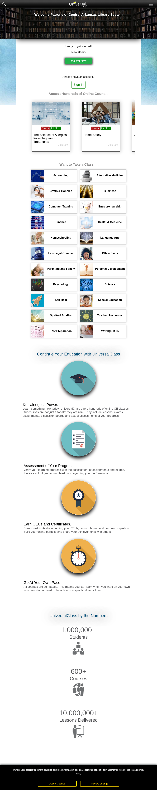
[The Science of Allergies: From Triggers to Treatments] (51, 132)
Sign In (78, 84)
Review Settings (99, 783)
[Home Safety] (101, 132)
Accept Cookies (57, 783)
